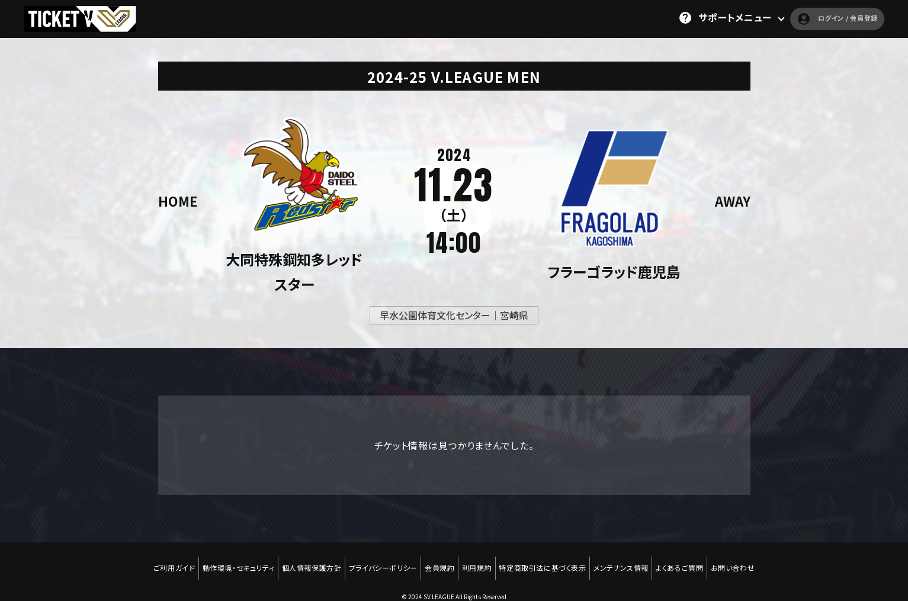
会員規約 (438, 561)
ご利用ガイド (162, 561)
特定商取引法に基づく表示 (547, 561)
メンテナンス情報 (628, 561)
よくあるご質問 (689, 561)
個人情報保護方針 (305, 561)
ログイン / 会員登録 (821, 18)
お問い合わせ (745, 561)
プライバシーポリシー (379, 561)
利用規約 (478, 561)
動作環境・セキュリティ (228, 561)
